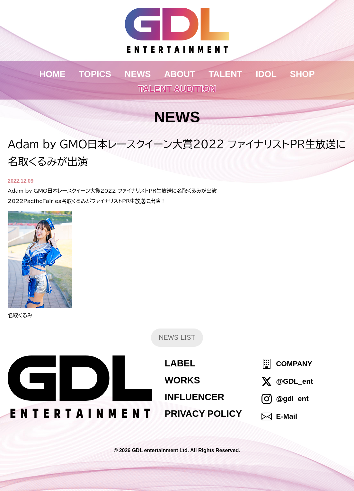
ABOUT (179, 74)
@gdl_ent (292, 399)
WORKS (182, 380)
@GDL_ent (294, 381)
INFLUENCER (194, 397)
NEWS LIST (177, 337)
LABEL (179, 363)
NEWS (138, 74)
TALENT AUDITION (177, 89)
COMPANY (294, 364)
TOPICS (95, 74)
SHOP (302, 74)
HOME (52, 74)
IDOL (266, 74)
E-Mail (286, 416)
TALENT (225, 74)
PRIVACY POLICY (203, 413)
